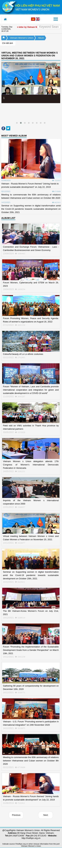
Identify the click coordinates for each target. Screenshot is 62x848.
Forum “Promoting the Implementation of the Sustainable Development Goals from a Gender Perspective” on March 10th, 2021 (31, 650)
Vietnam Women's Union (21, 38)
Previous (16, 815)
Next (45, 815)
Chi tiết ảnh (7, 43)
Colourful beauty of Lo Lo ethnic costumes (23, 354)
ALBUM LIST (8, 218)
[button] (17, 123)
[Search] (49, 27)
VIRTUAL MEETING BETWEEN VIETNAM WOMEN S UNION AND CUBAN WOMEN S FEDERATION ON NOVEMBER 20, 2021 (29, 55)
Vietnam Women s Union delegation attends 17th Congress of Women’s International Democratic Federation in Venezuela (31, 464)
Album (41, 38)
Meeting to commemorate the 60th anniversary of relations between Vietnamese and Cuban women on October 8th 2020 (31, 760)
